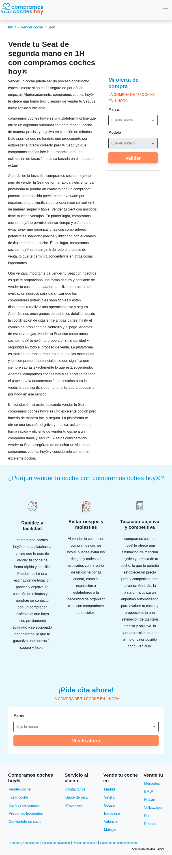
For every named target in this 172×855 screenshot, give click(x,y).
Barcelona (112, 813)
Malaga (110, 829)
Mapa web (73, 805)
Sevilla (109, 797)
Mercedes (152, 783)
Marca (113, 109)
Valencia (110, 821)
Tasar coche (18, 797)
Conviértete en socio (25, 821)
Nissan (149, 799)
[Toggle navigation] (165, 10)
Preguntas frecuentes (26, 813)
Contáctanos (75, 789)
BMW (148, 791)
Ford (148, 816)
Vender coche (32, 27)
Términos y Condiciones (23, 842)
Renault (150, 824)
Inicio (12, 27)
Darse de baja (76, 797)
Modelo (114, 132)
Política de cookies (85, 842)
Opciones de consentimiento (118, 842)
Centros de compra (24, 805)
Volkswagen (153, 808)
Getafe (109, 805)
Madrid (109, 789)
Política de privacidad (56, 842)
